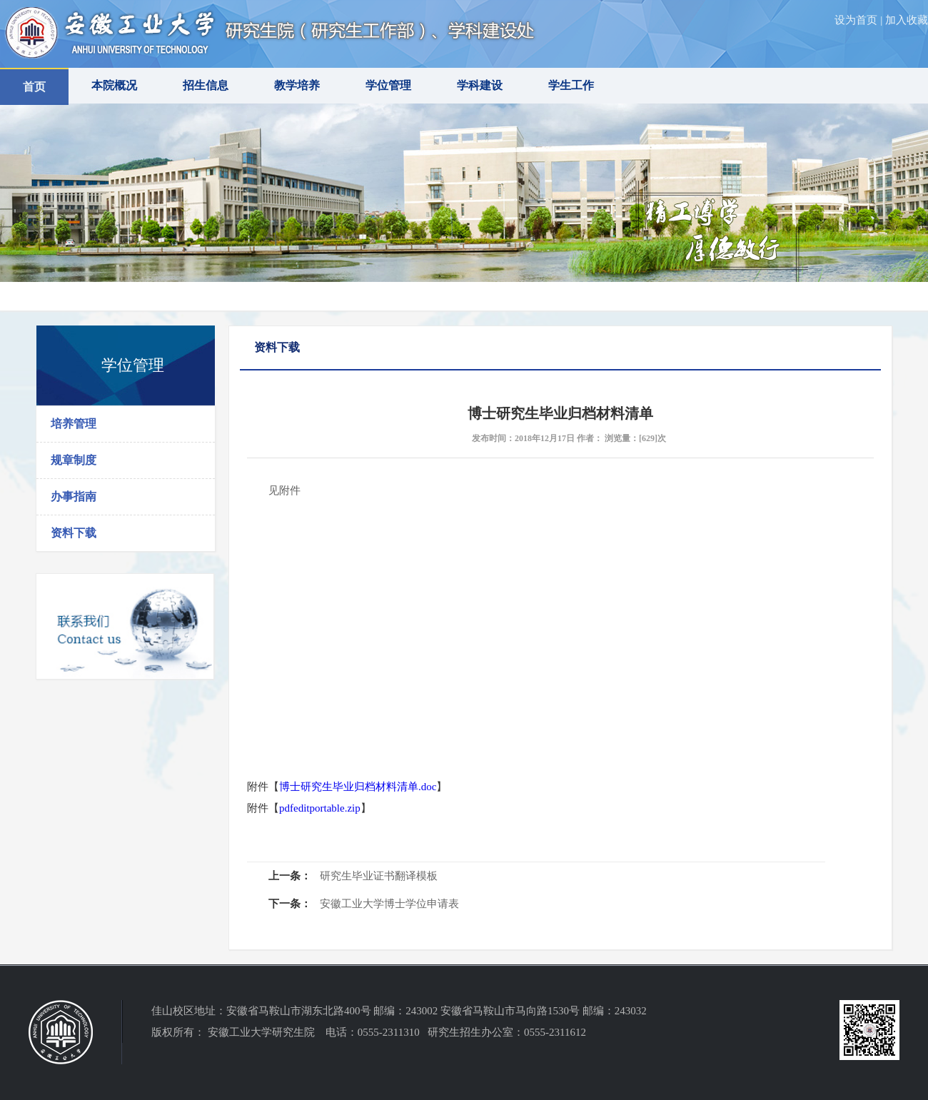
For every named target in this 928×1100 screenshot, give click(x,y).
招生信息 (205, 85)
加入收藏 (906, 20)
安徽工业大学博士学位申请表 (389, 903)
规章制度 (73, 460)
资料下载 (73, 533)
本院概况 (114, 85)
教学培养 (297, 85)
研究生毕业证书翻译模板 (379, 876)
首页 (34, 87)
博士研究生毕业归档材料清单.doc (357, 786)
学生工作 (571, 85)
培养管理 (73, 424)
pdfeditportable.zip (319, 808)
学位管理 (388, 85)
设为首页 (855, 20)
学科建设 (480, 85)
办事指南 (73, 496)
